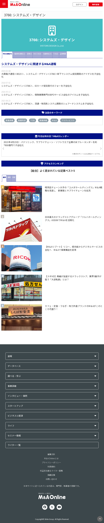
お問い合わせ (51, 479)
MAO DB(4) (37, 54)
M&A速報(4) (7, 54)
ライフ (11, 425)
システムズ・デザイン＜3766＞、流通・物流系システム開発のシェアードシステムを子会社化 (47, 103)
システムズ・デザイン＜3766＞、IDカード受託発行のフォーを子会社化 (36, 85)
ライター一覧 (14, 445)
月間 (13, 177)
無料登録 (95, 4)
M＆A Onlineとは (51, 458)
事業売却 (22, 120)
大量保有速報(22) (19, 54)
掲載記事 (51, 475)
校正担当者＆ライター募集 (51, 470)
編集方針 (51, 454)
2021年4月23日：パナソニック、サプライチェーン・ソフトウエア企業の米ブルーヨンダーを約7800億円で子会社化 (50, 144)
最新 (4, 177)
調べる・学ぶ (14, 376)
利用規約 (51, 466)
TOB (32, 120)
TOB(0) (55, 54)
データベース (14, 366)
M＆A (54, 120)
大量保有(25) (47, 54)
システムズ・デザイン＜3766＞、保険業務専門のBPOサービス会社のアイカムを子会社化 (45, 94)
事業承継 (9, 120)
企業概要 (63, 54)
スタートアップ (15, 405)
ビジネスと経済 (15, 415)
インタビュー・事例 (17, 395)
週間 (9, 177)
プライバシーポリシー (51, 462)
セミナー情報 (14, 435)
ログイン (79, 4)
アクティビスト (68, 120)
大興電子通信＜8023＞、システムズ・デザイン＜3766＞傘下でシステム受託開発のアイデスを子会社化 (51, 75)
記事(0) (29, 54)
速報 (10, 356)
